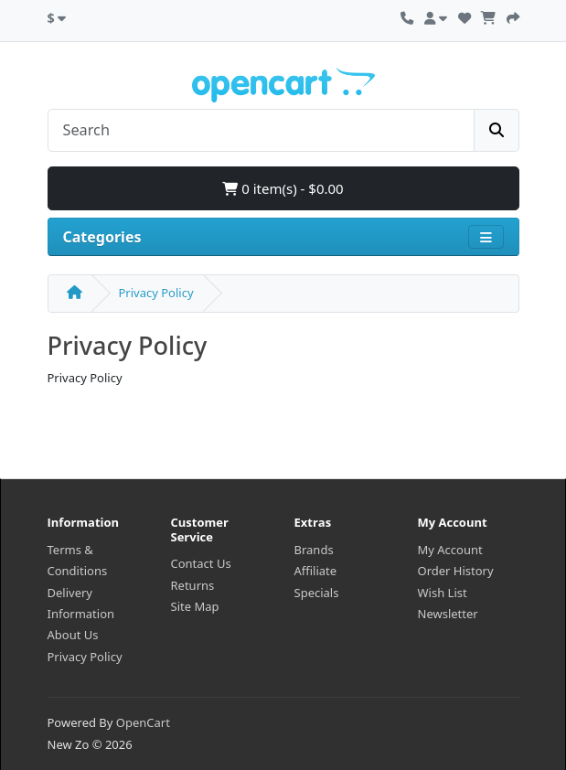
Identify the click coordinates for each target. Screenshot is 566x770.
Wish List (442, 592)
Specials (316, 592)
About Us (73, 634)
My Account (450, 549)
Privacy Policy (156, 292)
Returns (193, 585)
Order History (456, 570)
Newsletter (448, 613)
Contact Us (201, 563)
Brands (314, 549)
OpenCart (143, 722)
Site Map (195, 606)
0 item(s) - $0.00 (282, 188)
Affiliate (315, 570)
